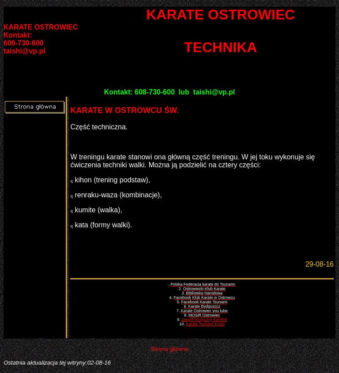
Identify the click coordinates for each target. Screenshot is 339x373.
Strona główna (169, 349)
